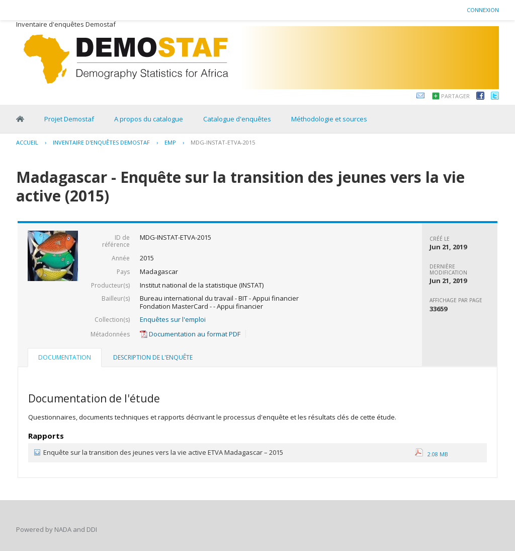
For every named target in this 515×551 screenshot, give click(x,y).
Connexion (483, 10)
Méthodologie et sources (329, 118)
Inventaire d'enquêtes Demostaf (101, 142)
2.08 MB (431, 454)
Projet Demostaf (69, 118)
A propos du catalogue (148, 118)
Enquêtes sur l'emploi (173, 319)
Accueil (27, 142)
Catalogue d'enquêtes (237, 118)
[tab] (65, 358)
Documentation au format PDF (190, 333)
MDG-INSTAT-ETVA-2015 (223, 142)
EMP (170, 142)
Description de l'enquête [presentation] (153, 357)
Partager (455, 96)
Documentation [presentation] (64, 357)
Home (20, 119)
